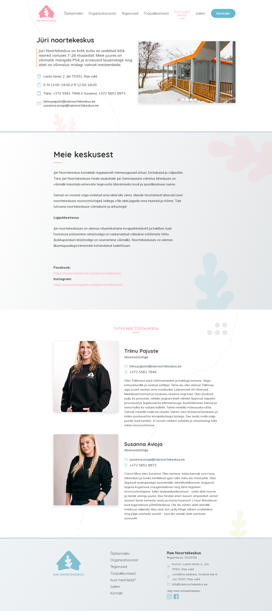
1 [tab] (178, 99)
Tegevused (130, 13)
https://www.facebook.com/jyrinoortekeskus (87, 273)
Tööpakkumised (156, 13)
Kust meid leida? (182, 13)
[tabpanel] (187, 72)
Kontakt (223, 13)
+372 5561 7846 (140, 372)
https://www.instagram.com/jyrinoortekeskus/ (88, 284)
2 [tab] (182, 99)
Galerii (200, 13)
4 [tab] (191, 99)
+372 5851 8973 (140, 465)
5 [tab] (195, 99)
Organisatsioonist (102, 13)
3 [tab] (187, 99)
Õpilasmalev (73, 13)
